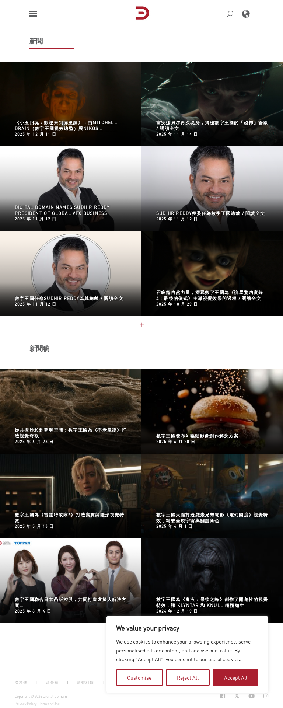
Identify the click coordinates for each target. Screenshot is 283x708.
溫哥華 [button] (52, 682)
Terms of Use (49, 703)
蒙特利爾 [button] (85, 682)
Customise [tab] (139, 677)
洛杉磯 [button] (21, 682)
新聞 (36, 41)
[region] (187, 654)
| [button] (37, 682)
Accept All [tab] (235, 677)
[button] (33, 14)
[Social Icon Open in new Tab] (222, 696)
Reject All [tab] (188, 677)
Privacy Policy (25, 703)
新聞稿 (39, 348)
